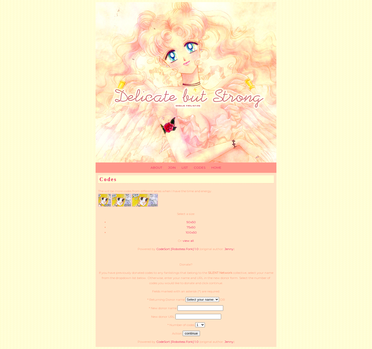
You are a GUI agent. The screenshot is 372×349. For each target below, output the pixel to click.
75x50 (191, 227)
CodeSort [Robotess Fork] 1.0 (177, 249)
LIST (185, 167)
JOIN (172, 167)
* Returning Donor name (166, 299)
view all (188, 241)
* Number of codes (181, 325)
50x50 (191, 222)
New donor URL (163, 317)
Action (177, 333)
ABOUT (156, 167)
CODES (199, 167)
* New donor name (163, 308)
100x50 (191, 232)
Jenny (229, 249)
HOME (216, 167)
